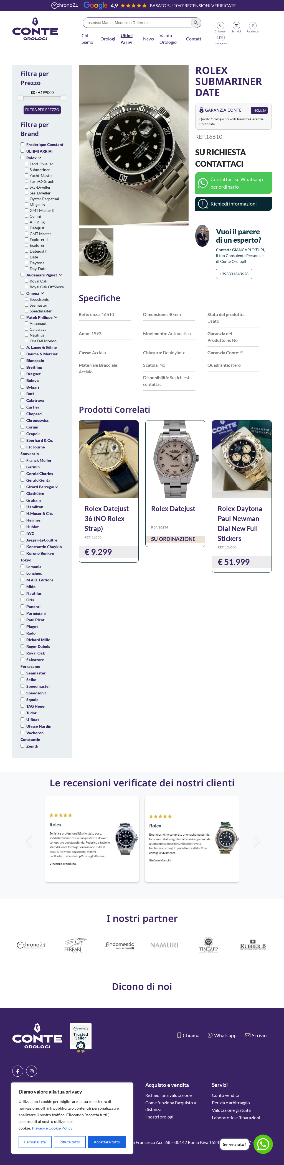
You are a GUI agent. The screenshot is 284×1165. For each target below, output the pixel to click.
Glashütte (35, 493)
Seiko (31, 679)
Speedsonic (39, 299)
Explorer (37, 245)
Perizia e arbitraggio (231, 1102)
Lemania (34, 566)
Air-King (37, 222)
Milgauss (37, 204)
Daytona (37, 262)
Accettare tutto (107, 1142)
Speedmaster (41, 311)
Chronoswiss (37, 420)
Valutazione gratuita (231, 1110)
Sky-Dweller (40, 187)
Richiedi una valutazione (168, 1095)
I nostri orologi (159, 1116)
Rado (31, 633)
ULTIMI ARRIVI (39, 151)
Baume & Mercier (42, 353)
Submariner (40, 169)
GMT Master (40, 233)
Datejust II (38, 251)
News (148, 38)
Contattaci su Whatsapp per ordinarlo (237, 183)
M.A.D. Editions (39, 580)
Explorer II (39, 239)
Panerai (33, 606)
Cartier (32, 407)
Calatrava (38, 329)
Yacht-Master (41, 175)
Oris (30, 599)
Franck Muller (39, 460)
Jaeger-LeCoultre (41, 540)
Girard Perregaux (42, 486)
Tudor (31, 712)
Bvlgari (32, 387)
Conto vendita (225, 1095)
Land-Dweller (41, 163)
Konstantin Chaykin (44, 546)
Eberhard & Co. (39, 440)
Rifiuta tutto (69, 1142)
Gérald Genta (38, 480)
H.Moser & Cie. (39, 513)
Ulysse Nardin (38, 726)
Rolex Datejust (173, 508)
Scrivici (256, 1035)
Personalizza (35, 1142)
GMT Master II (42, 210)
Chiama (188, 1035)
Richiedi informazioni (234, 204)
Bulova (32, 380)
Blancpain (35, 360)
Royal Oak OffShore (47, 286)
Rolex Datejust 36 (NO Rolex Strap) (107, 518)
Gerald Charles (39, 473)
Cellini (35, 216)
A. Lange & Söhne (41, 347)
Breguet (33, 373)
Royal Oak (38, 281)
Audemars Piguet (41, 275)
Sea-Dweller (40, 193)
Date (34, 257)
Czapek (33, 433)
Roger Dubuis (38, 646)
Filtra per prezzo (42, 109)
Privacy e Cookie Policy (52, 1128)
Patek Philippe (39, 317)
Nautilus (37, 335)
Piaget (32, 626)
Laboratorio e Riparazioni (236, 1117)
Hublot (32, 526)
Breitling (34, 367)
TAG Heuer (36, 706)
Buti (30, 393)
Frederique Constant (45, 144)
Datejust (37, 227)
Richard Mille (38, 639)
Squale (32, 699)
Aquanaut (38, 323)
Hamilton (34, 506)
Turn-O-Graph (42, 181)
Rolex (31, 157)
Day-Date (38, 268)
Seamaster (38, 305)
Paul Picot (35, 619)
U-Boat (32, 719)
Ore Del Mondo (43, 340)
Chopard (34, 413)
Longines (34, 573)
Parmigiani (36, 613)
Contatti (194, 38)
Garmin (33, 467)
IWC (30, 533)
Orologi (107, 38)
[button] (265, 841)
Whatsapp (222, 1035)
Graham (33, 500)
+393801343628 (234, 273)
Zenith (32, 746)
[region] (72, 1118)
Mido (31, 586)
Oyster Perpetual (44, 198)
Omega (32, 293)
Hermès (33, 520)
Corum (32, 427)
